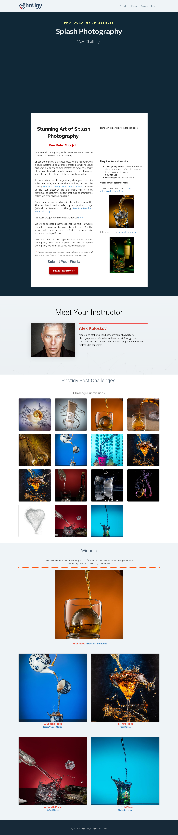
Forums (144, 6)
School (123, 6)
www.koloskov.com (127, 232)
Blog (153, 6)
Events (134, 6)
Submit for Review (64, 270)
